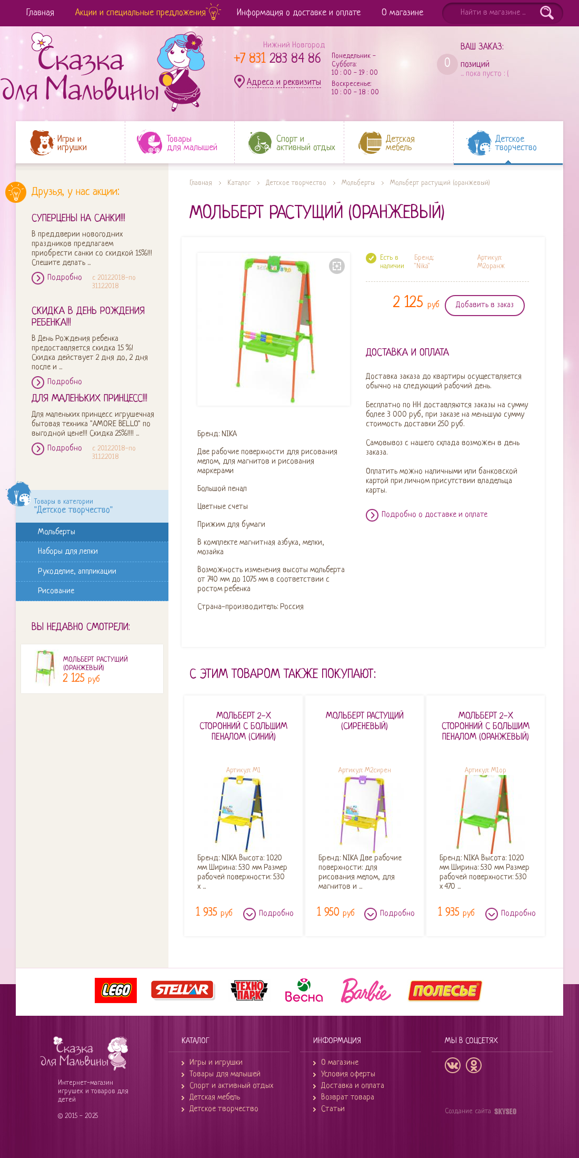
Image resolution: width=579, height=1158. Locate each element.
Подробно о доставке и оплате (434, 515)
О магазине (402, 13)
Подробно (64, 277)
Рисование (58, 591)
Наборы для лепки (70, 551)
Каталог (239, 183)
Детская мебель (214, 1097)
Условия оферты (348, 1074)
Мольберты (58, 532)
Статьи (333, 1109)
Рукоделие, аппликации (79, 571)
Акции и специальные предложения (140, 13)
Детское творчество (296, 183)
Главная (40, 13)
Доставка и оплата (352, 1086)
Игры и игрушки (216, 1062)
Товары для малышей (225, 1074)
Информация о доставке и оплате (299, 13)
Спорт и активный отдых (231, 1086)
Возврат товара (347, 1097)
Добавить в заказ (485, 305)
